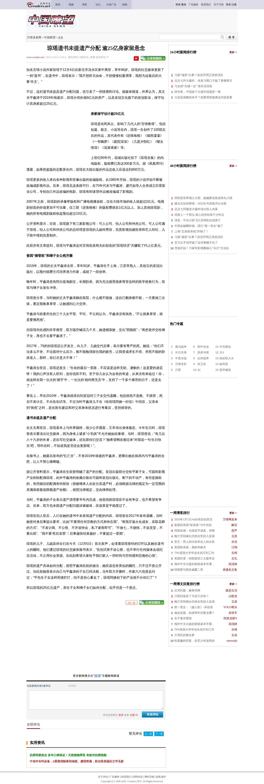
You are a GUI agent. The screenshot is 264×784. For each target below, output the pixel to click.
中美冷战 (181, 358)
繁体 (183, 4)
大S (221, 352)
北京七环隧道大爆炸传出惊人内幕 (196, 209)
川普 (178, 369)
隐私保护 (161, 776)
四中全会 (203, 346)
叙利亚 (223, 364)
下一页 (159, 733)
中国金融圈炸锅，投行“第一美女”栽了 (198, 225)
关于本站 (103, 776)
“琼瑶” (97, 676)
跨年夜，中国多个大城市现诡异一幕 (197, 91)
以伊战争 (203, 358)
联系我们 (126, 776)
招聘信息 (138, 776)
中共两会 (225, 346)
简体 (178, 4)
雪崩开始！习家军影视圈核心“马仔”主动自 (201, 248)
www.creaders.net (35, 57)
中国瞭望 (49, 37)
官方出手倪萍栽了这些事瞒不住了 (196, 242)
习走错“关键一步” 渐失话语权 (193, 86)
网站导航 (149, 776)
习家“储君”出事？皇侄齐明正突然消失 (198, 75)
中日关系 (181, 352)
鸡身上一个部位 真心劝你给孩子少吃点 (199, 214)
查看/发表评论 (98, 57)
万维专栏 (181, 364)
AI (198, 369)
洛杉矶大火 (226, 358)
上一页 (148, 733)
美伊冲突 (203, 352)
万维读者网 (34, 37)
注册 (234, 4)
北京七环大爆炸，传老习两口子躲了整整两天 (203, 80)
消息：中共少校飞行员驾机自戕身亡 (197, 220)
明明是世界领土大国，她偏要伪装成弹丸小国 (203, 198)
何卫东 (201, 364)
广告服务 (114, 776)
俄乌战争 (181, 346)
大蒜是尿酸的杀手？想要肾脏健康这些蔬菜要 (203, 97)
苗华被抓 (225, 369)
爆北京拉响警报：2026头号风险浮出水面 (200, 203)
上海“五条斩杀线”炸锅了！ (191, 231)
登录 (228, 4)
